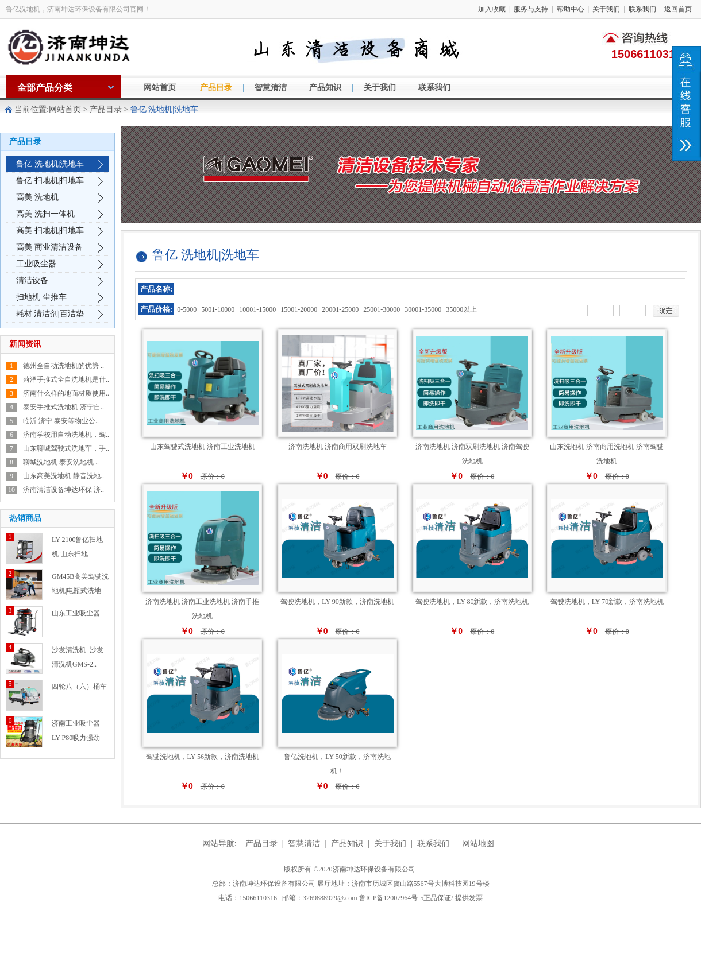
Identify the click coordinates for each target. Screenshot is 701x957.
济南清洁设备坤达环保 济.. (63, 490)
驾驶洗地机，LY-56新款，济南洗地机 (202, 757)
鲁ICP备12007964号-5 (421, 898)
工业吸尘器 (36, 263)
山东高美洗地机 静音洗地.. (63, 476)
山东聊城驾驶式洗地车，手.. (66, 448)
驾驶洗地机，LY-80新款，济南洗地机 (472, 602)
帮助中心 (570, 9)
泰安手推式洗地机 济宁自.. (63, 407)
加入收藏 (492, 9)
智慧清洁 (271, 87)
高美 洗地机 (37, 197)
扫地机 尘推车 (41, 297)
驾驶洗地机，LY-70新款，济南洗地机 (607, 602)
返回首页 (678, 9)
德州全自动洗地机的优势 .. (63, 366)
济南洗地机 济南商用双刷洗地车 (337, 447)
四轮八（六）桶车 (79, 687)
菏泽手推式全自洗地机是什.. (66, 379)
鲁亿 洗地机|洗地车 (50, 164)
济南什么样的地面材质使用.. (66, 393)
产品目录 (216, 87)
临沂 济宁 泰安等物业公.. (61, 421)
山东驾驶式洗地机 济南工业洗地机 (202, 447)
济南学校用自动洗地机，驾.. (66, 435)
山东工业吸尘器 (76, 613)
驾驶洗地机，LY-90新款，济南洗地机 (337, 602)
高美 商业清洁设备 (49, 247)
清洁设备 (32, 280)
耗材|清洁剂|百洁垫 (50, 313)
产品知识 (325, 87)
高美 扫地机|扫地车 (50, 230)
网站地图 (478, 843)
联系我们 (642, 9)
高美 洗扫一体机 (45, 214)
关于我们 (606, 9)
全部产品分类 (44, 87)
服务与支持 (531, 9)
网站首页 (160, 87)
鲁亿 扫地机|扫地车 (50, 180)
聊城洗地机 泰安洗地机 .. (61, 462)
